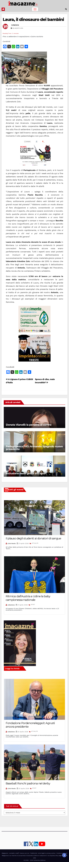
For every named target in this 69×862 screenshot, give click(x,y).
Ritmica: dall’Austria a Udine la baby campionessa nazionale (28, 598)
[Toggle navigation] (35, 9)
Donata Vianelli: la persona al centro (28, 424)
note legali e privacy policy (46, 853)
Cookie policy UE (61, 853)
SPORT (33, 604)
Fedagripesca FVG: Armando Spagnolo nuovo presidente (34, 448)
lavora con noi (24, 853)
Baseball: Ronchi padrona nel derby (28, 783)
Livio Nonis (12, 543)
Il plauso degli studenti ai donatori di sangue (33, 538)
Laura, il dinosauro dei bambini (33, 19)
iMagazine (5, 853)
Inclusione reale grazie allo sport (26, 473)
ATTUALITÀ (35, 543)
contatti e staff (14, 853)
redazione (15, 25)
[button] (66, 9)
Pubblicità (33, 853)
